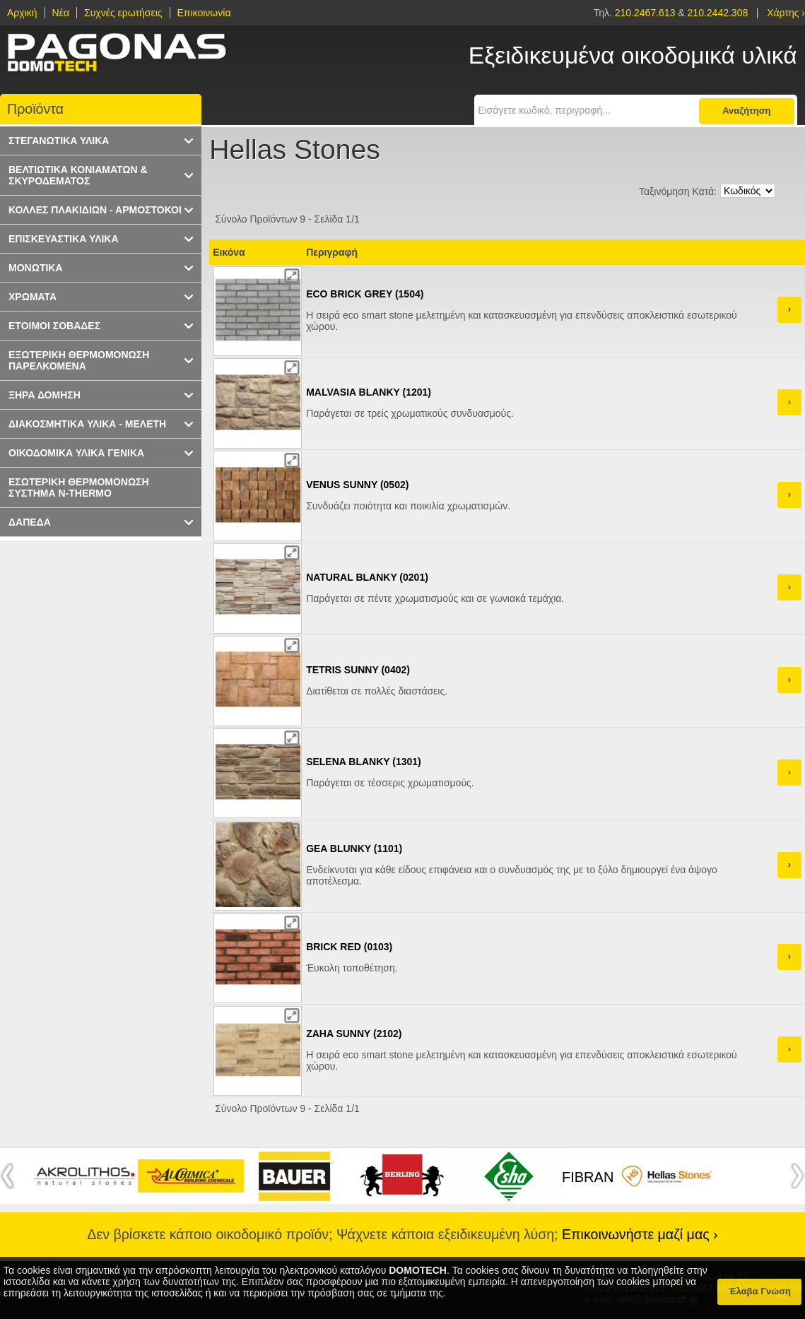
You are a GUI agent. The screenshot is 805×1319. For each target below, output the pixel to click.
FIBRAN (587, 1177)
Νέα (60, 12)
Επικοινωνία (204, 12)
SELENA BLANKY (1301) (363, 761)
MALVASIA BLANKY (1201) (368, 392)
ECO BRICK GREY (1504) (364, 294)
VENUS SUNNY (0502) (357, 484)
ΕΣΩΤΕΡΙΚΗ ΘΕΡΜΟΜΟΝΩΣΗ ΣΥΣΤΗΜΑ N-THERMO (78, 487)
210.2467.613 (646, 12)
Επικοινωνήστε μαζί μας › (640, 1234)
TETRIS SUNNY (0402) (358, 669)
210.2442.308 (718, 12)
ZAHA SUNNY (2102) (353, 1033)
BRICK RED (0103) (349, 946)
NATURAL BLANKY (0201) (367, 577)
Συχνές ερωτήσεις (123, 12)
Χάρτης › (786, 12)
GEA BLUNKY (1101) (354, 848)
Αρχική (22, 12)
